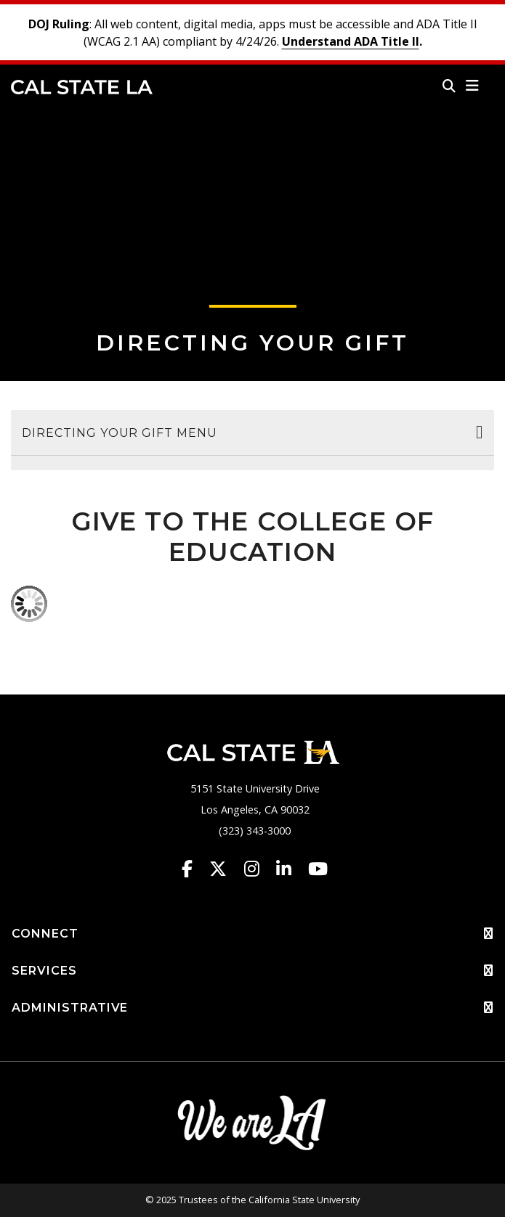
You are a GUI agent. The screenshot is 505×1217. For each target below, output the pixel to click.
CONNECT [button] (252, 934)
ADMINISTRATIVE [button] (252, 1008)
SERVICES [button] (252, 971)
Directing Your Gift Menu (119, 433)
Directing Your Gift (252, 342)
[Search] (449, 85)
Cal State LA (82, 87)
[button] (473, 85)
